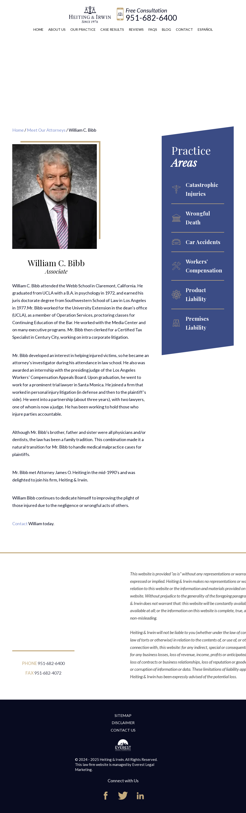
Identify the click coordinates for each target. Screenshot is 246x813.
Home (38, 29)
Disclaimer (123, 722)
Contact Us (123, 730)
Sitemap (123, 715)
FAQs (152, 29)
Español (205, 29)
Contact (184, 29)
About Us (57, 29)
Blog (166, 29)
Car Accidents (203, 242)
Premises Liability (197, 323)
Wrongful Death (198, 218)
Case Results (112, 29)
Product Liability (196, 294)
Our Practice (83, 29)
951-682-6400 (151, 17)
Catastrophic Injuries (202, 189)
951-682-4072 (47, 675)
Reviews (136, 29)
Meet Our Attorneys (46, 130)
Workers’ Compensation (204, 266)
